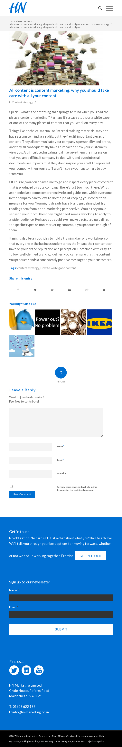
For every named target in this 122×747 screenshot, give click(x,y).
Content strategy (100, 24)
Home (27, 21)
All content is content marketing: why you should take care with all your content (49, 24)
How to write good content (58, 268)
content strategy (28, 268)
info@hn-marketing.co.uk (31, 712)
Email (60, 459)
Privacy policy (97, 741)
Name (60, 446)
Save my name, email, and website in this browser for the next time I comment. (77, 489)
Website (61, 473)
